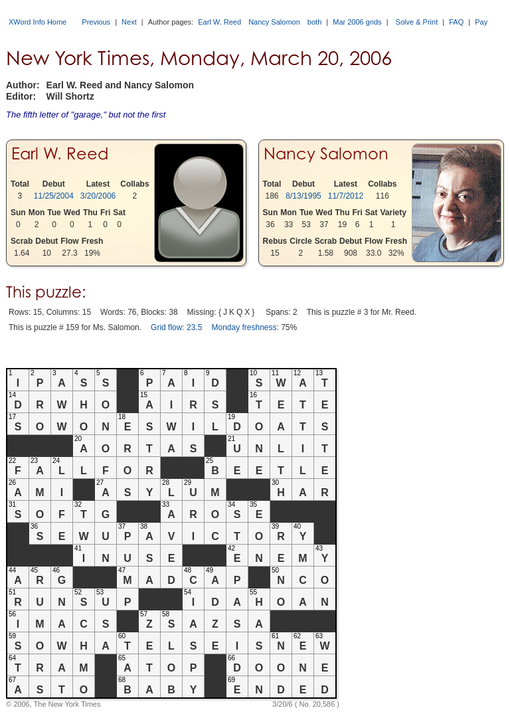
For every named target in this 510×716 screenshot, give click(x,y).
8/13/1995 (303, 196)
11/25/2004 (54, 196)
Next (129, 22)
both (314, 22)
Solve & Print (417, 22)
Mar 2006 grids (357, 22)
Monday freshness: (244, 327)
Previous (96, 22)
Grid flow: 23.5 (176, 327)
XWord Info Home (37, 22)
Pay (481, 22)
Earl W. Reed (219, 22)
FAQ (456, 22)
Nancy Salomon (274, 22)
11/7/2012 (345, 196)
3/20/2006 (98, 196)
